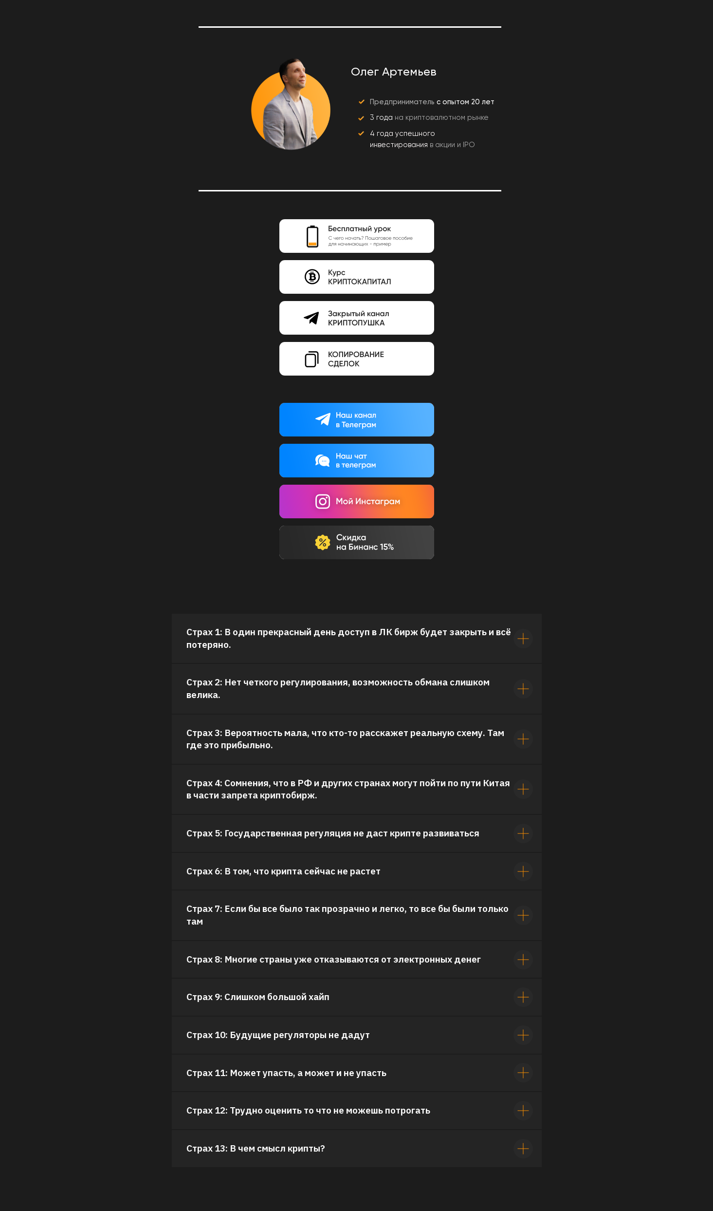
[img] (356, 277)
